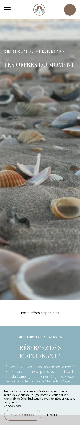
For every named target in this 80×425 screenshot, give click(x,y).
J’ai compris (23, 415)
